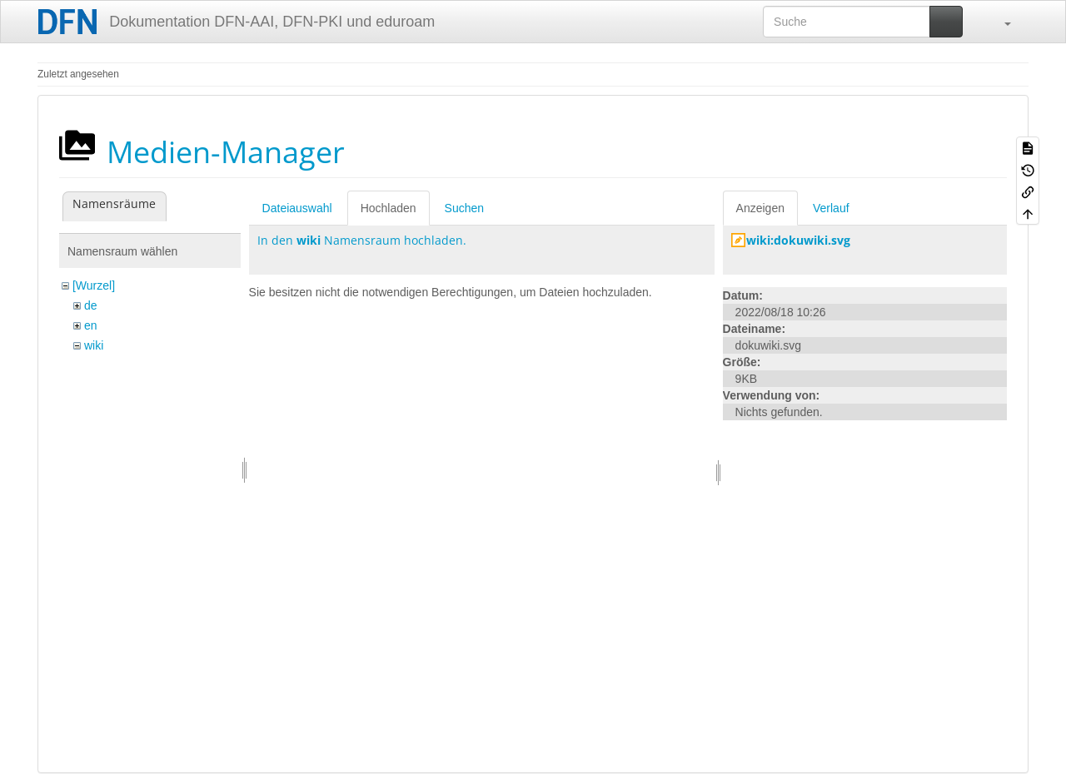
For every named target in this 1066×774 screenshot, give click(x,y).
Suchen (464, 208)
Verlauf (831, 208)
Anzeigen (760, 208)
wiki (93, 345)
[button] (999, 21)
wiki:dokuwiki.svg (798, 240)
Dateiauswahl (297, 208)
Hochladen (388, 208)
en (90, 325)
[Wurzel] (93, 285)
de (90, 305)
